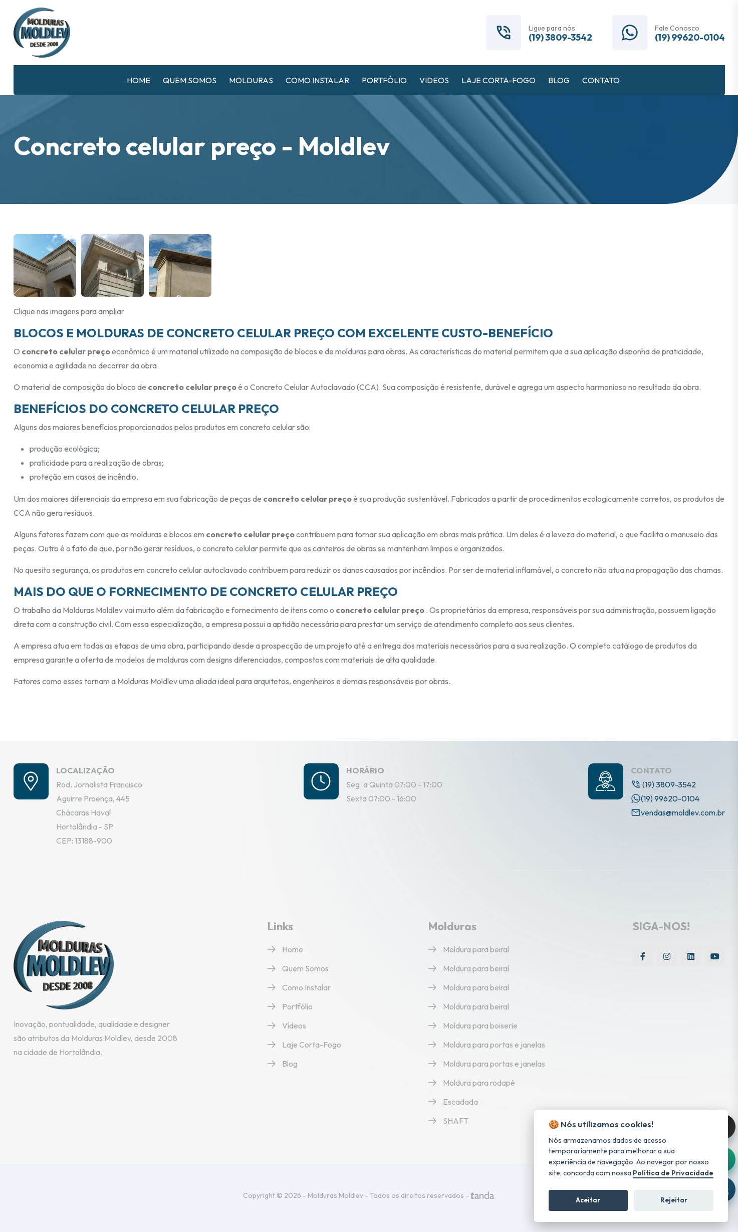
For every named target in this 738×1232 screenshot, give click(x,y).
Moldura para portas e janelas (486, 1045)
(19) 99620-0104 (690, 37)
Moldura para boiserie (473, 1025)
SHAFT (448, 1121)
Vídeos (287, 1025)
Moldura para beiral (468, 949)
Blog (283, 1064)
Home (285, 949)
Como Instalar (299, 987)
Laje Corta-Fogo (304, 1045)
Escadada (453, 1102)
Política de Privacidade (673, 1173)
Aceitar (588, 1200)
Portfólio (290, 1006)
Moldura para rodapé (471, 1083)
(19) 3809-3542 (560, 37)
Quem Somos (298, 968)
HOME (138, 80)
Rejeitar (673, 1200)
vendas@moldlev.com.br (678, 812)
